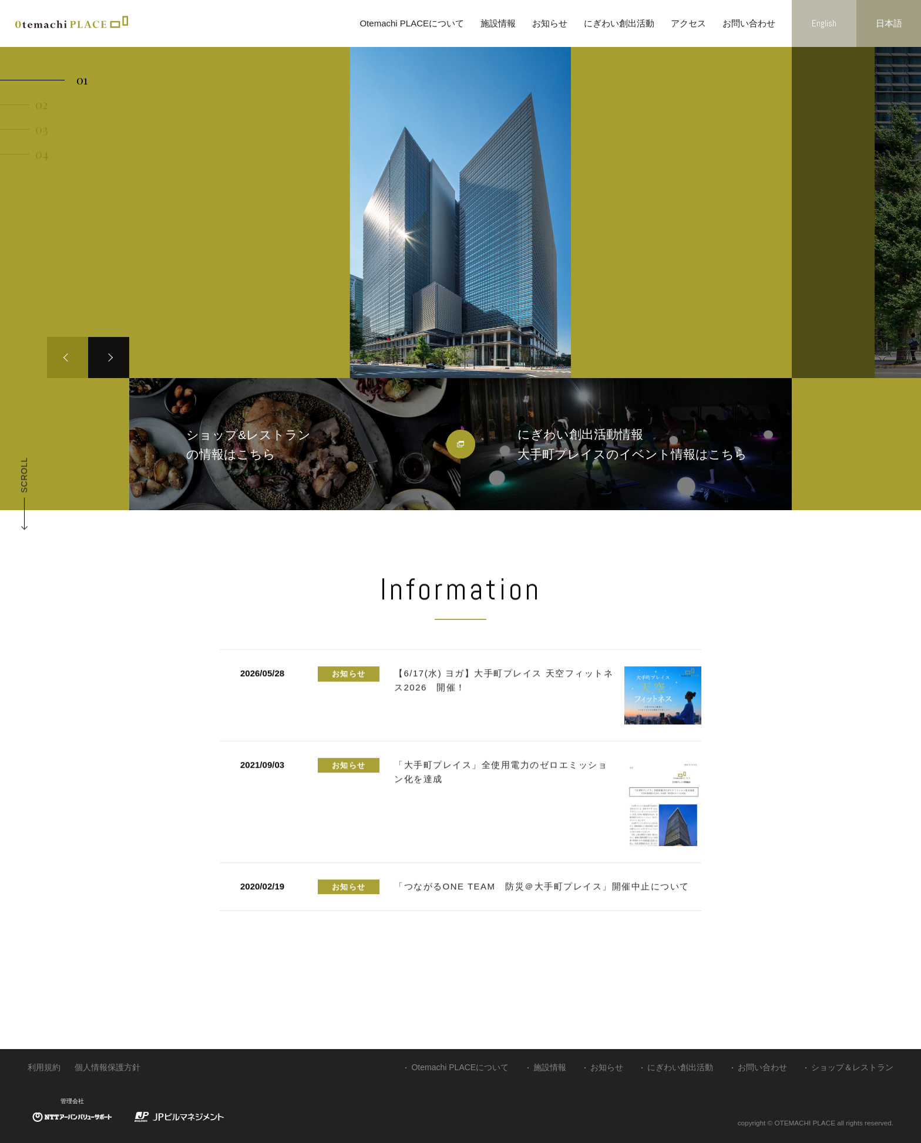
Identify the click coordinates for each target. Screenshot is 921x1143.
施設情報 (498, 23)
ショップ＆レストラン (852, 1067)
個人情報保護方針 (107, 1067)
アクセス (688, 23)
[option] (460, 212)
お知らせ (549, 23)
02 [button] (41, 104)
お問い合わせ (748, 23)
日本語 (889, 23)
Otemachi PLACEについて (411, 23)
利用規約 (44, 1067)
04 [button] (41, 153)
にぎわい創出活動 (619, 23)
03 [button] (41, 129)
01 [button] (82, 79)
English (824, 23)
